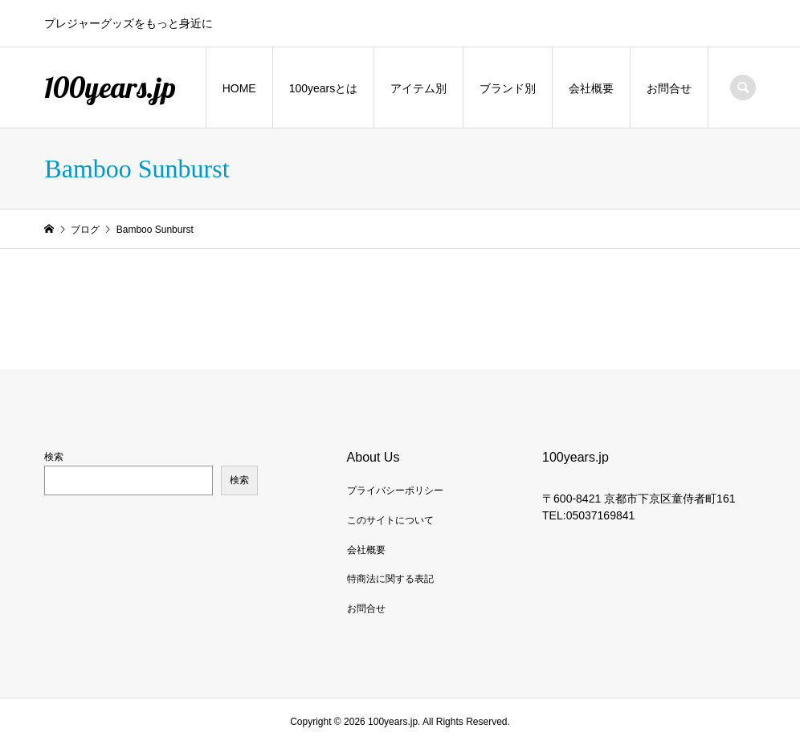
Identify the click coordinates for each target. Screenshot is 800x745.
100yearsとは (323, 88)
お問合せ (669, 88)
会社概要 (591, 88)
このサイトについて (390, 520)
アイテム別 (418, 88)
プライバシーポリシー (395, 490)
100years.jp (110, 87)
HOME (239, 88)
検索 (53, 456)
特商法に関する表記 (390, 578)
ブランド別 (508, 88)
